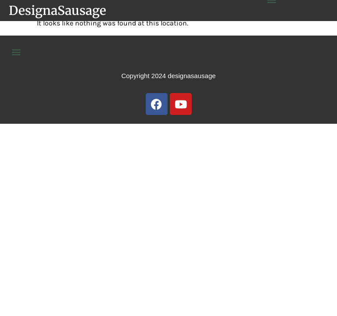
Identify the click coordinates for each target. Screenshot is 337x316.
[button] (16, 51)
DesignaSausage (57, 10)
